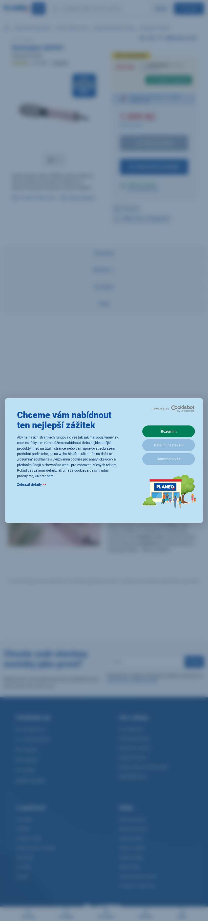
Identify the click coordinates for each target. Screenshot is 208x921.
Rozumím (169, 431)
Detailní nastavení (169, 445)
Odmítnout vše (169, 459)
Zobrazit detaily (31, 484)
